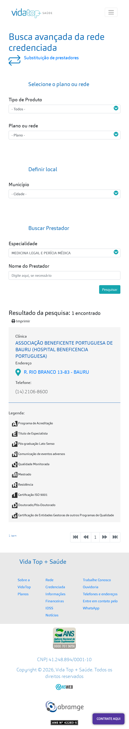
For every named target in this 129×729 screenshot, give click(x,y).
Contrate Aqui (108, 719)
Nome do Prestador (29, 266)
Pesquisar (109, 289)
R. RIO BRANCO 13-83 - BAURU (56, 372)
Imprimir (21, 321)
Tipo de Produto (25, 99)
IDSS (49, 608)
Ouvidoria (90, 587)
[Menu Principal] (111, 12)
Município (19, 184)
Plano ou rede (23, 126)
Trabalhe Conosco (97, 580)
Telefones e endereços (100, 594)
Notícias (51, 615)
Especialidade (23, 243)
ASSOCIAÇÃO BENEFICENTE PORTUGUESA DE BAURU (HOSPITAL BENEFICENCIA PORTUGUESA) (64, 349)
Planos (23, 594)
